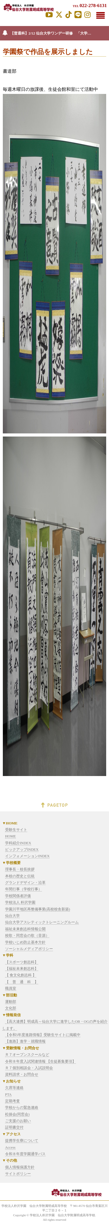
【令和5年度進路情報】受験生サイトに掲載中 (43, 1035)
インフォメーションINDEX (27, 856)
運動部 (10, 1002)
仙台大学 (12, 916)
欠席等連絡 (14, 1088)
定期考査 (12, 1101)
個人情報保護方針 (20, 1167)
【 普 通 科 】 (21, 982)
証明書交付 (14, 1127)
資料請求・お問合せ (21, 1074)
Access (10, 1147)
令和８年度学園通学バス (25, 1154)
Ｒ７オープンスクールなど (27, 1054)
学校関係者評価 (18, 896)
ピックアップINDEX (22, 849)
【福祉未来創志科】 (21, 968)
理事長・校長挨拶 (20, 869)
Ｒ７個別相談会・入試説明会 (29, 1068)
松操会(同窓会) (17, 1114)
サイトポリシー (18, 1174)
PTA (8, 1094)
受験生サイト (16, 830)
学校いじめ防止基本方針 (25, 942)
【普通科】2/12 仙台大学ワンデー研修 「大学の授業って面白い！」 (59, 33)
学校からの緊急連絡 (21, 1107)
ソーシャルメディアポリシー (29, 949)
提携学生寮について (21, 1140)
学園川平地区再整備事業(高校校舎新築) (37, 909)
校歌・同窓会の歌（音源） (27, 935)
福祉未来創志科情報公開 (25, 929)
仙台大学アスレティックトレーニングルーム (42, 922)
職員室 (10, 988)
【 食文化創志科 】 (21, 975)
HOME (10, 836)
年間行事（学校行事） (23, 889)
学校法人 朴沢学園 (20, 902)
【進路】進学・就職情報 (25, 1041)
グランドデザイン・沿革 (25, 882)
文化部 (10, 1008)
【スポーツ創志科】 (21, 962)
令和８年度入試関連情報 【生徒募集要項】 (40, 1061)
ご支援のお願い (18, 1121)
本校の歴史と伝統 (20, 876)
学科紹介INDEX (18, 843)
